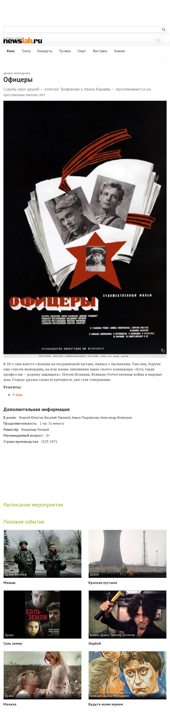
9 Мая (17, 394)
